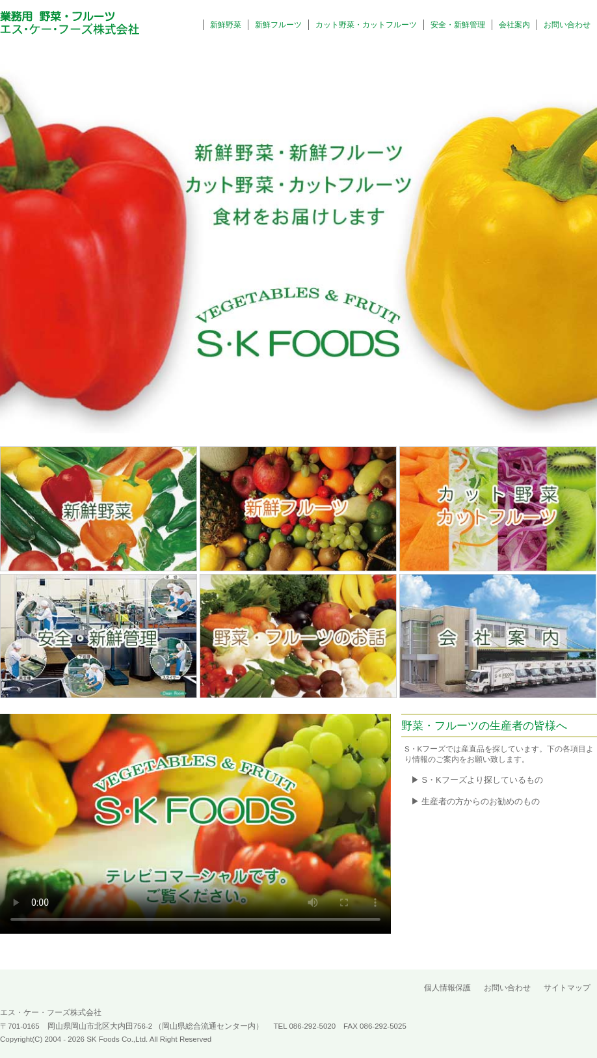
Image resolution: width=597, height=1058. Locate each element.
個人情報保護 (447, 988)
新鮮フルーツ (278, 25)
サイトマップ (567, 988)
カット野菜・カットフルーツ (366, 25)
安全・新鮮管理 (458, 25)
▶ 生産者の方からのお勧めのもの (475, 801)
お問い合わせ (567, 25)
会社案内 (514, 25)
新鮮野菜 (225, 25)
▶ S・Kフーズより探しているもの (477, 780)
